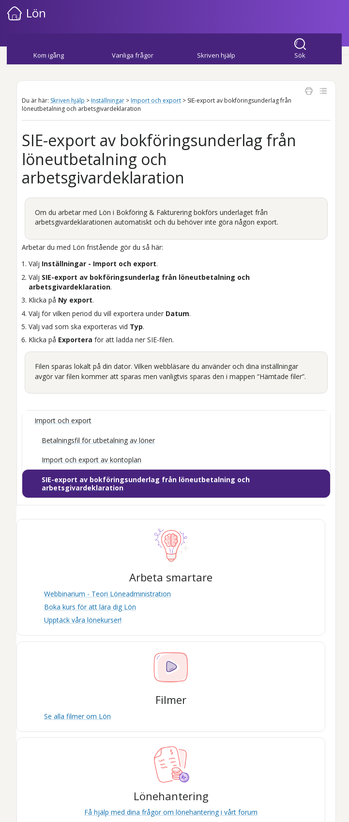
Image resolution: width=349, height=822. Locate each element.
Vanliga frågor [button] (132, 55)
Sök (299, 55)
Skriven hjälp (67, 100)
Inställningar (107, 100)
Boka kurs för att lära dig (90, 606)
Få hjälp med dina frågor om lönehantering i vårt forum (171, 812)
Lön (36, 13)
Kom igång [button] (48, 55)
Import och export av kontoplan (91, 459)
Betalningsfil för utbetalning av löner (98, 440)
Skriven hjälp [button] (216, 55)
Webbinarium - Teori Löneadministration (107, 593)
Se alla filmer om (77, 716)
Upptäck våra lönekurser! (82, 619)
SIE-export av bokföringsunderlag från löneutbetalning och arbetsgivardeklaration (146, 484)
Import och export (156, 100)
